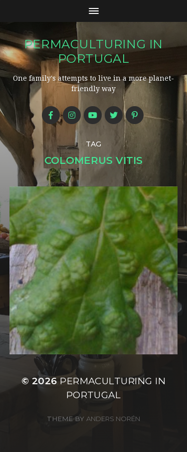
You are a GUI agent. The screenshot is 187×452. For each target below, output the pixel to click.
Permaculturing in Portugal (93, 51)
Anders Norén (113, 419)
